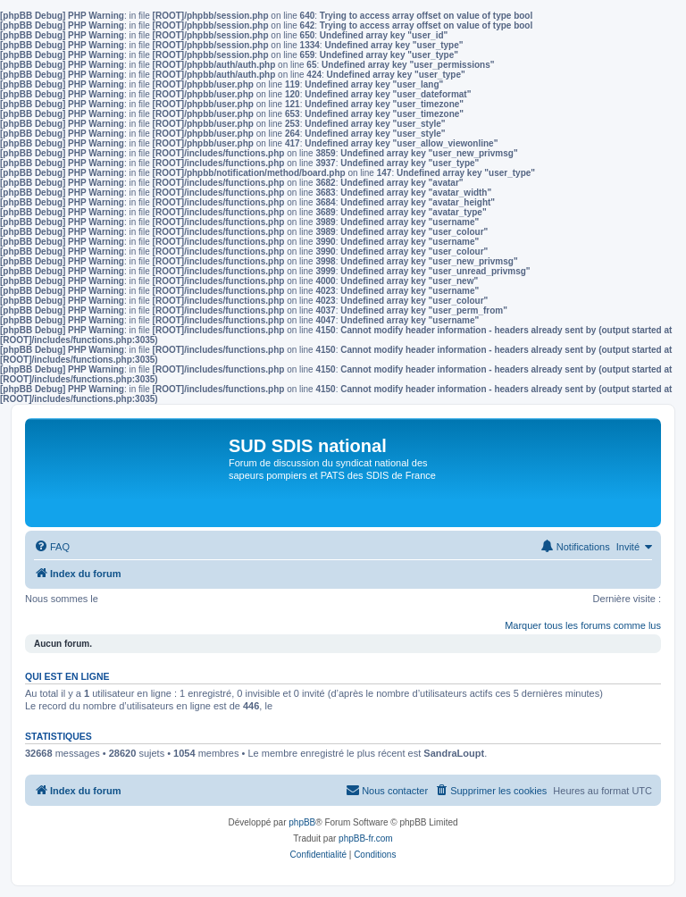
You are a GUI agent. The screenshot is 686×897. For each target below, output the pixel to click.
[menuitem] (52, 546)
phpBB (302, 822)
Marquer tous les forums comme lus (583, 625)
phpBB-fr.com (366, 838)
